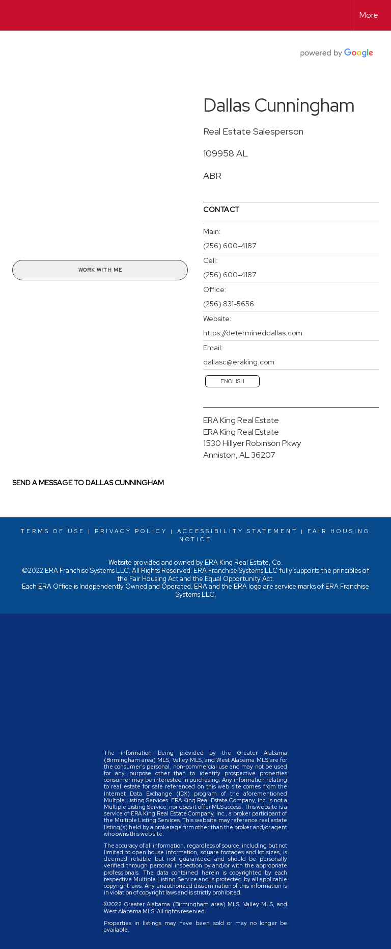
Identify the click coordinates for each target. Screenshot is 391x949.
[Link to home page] (13, 15)
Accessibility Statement (237, 531)
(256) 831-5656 (228, 303)
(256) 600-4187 (229, 245)
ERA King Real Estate (241, 420)
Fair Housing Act (153, 578)
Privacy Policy (131, 531)
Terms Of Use (53, 531)
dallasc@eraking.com (238, 361)
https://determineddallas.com (252, 332)
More (368, 15)
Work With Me (100, 270)
